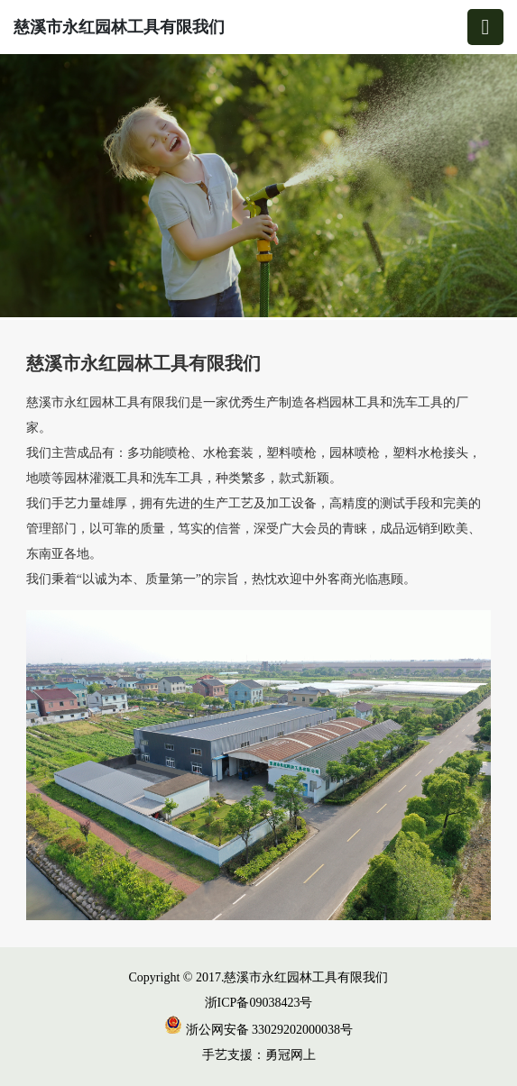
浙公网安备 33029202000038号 (258, 1029)
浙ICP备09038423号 (259, 1002)
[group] (258, 187)
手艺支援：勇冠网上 (259, 1055)
